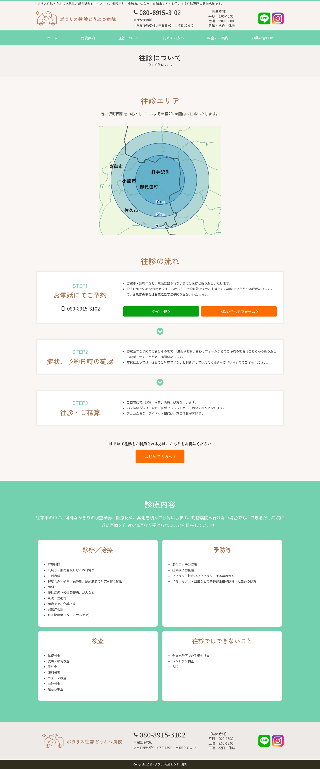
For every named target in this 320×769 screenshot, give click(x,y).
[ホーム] (149, 64)
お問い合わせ (262, 37)
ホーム (52, 37)
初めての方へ (173, 37)
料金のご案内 (217, 37)
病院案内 (88, 37)
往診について (129, 37)
